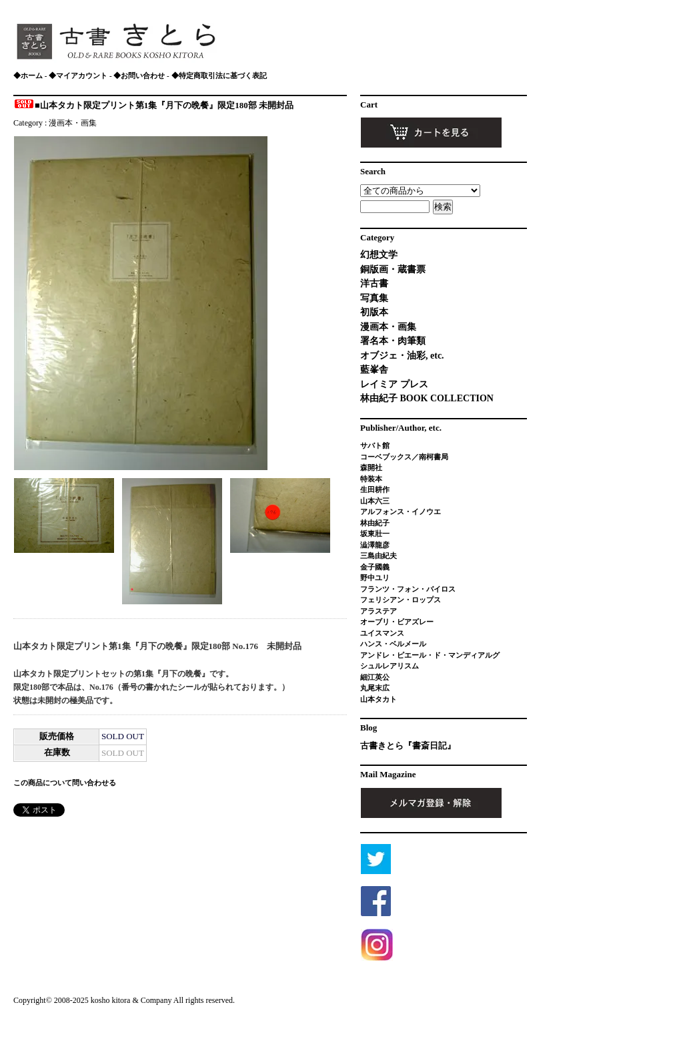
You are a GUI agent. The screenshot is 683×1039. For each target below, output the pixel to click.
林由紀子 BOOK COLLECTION (427, 398)
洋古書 (374, 283)
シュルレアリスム (389, 666)
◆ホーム (28, 75)
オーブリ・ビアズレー (397, 622)
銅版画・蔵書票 (393, 269)
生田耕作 (375, 489)
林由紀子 (375, 523)
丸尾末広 (375, 688)
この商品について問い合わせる (64, 783)
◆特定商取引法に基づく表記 (219, 75)
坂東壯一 (375, 534)
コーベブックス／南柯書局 (404, 457)
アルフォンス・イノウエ (400, 511)
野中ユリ (375, 578)
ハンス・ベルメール (393, 644)
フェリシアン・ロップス (400, 600)
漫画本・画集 (73, 123)
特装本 (371, 479)
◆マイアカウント (78, 75)
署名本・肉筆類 (393, 341)
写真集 (374, 298)
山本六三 (375, 501)
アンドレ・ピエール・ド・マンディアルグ (430, 655)
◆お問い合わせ (139, 75)
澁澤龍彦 (378, 545)
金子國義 (375, 567)
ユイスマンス (382, 633)
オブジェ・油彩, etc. (402, 356)
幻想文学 (379, 255)
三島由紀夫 (378, 556)
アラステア (378, 611)
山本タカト (378, 699)
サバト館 (375, 445)
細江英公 (375, 677)
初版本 (374, 312)
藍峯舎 (374, 370)
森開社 (371, 467)
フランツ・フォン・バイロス (408, 589)
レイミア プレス (394, 384)
